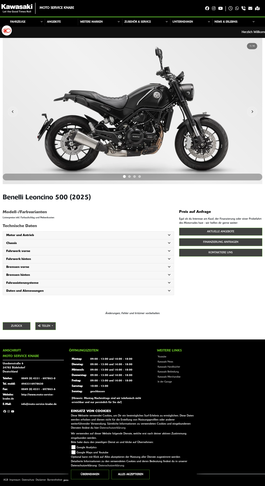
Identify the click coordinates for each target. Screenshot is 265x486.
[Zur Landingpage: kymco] (7, 30)
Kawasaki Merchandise (169, 377)
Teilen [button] (44, 325)
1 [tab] (124, 176)
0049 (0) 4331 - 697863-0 (38, 378)
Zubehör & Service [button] (137, 22)
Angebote (54, 22)
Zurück (16, 326)
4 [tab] (139, 176)
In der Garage (165, 382)
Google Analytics (87, 447)
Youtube (162, 357)
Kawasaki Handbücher (169, 367)
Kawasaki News (165, 362)
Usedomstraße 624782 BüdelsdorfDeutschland (14, 367)
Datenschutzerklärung (113, 428)
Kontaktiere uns (221, 252)
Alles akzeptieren (130, 474)
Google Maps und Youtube (92, 452)
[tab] (88, 235)
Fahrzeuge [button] (17, 22)
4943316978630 (32, 384)
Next (252, 112)
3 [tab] (134, 176)
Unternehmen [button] (182, 22)
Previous (13, 112)
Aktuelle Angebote (220, 231)
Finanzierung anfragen (220, 242)
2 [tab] (129, 176)
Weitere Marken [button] (91, 22)
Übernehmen (90, 474)
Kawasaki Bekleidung (168, 372)
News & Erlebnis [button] (225, 22)
